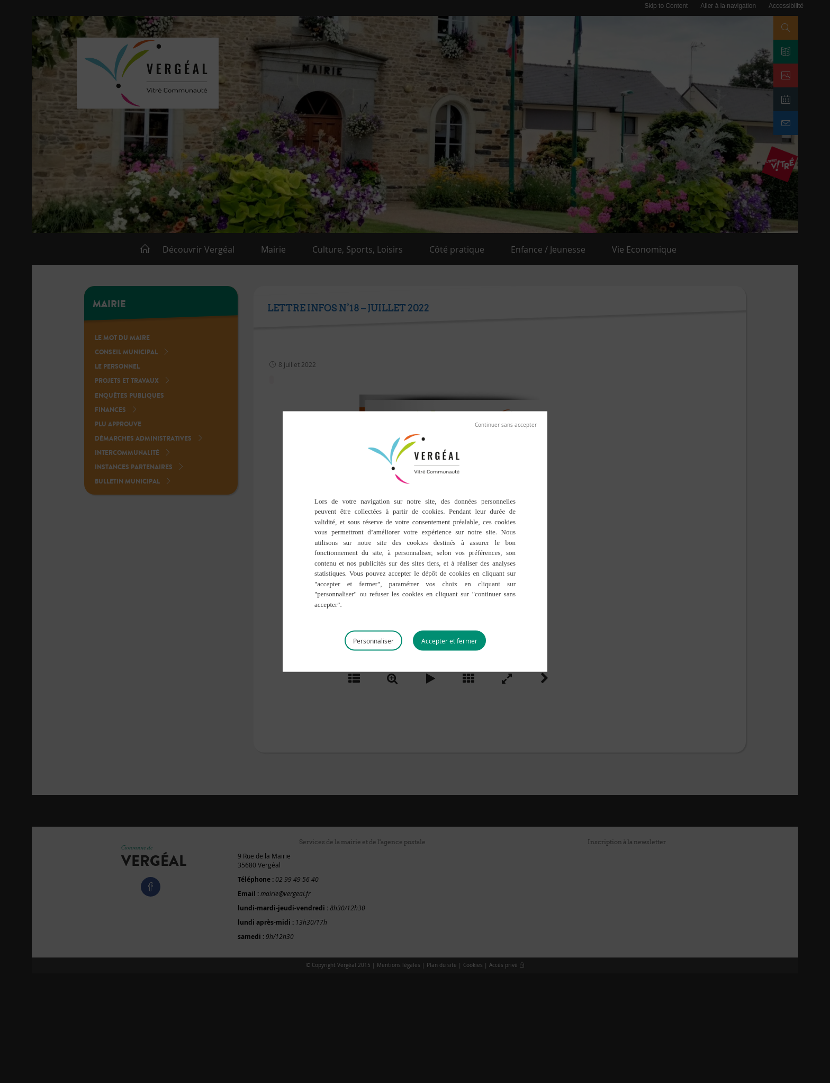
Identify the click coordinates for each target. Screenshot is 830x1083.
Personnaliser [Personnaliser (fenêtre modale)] (373, 641)
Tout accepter (449, 641)
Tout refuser (506, 425)
